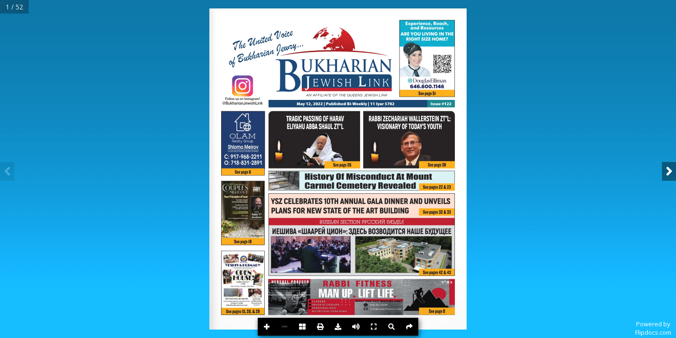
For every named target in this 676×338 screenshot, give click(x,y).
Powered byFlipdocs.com (653, 328)
